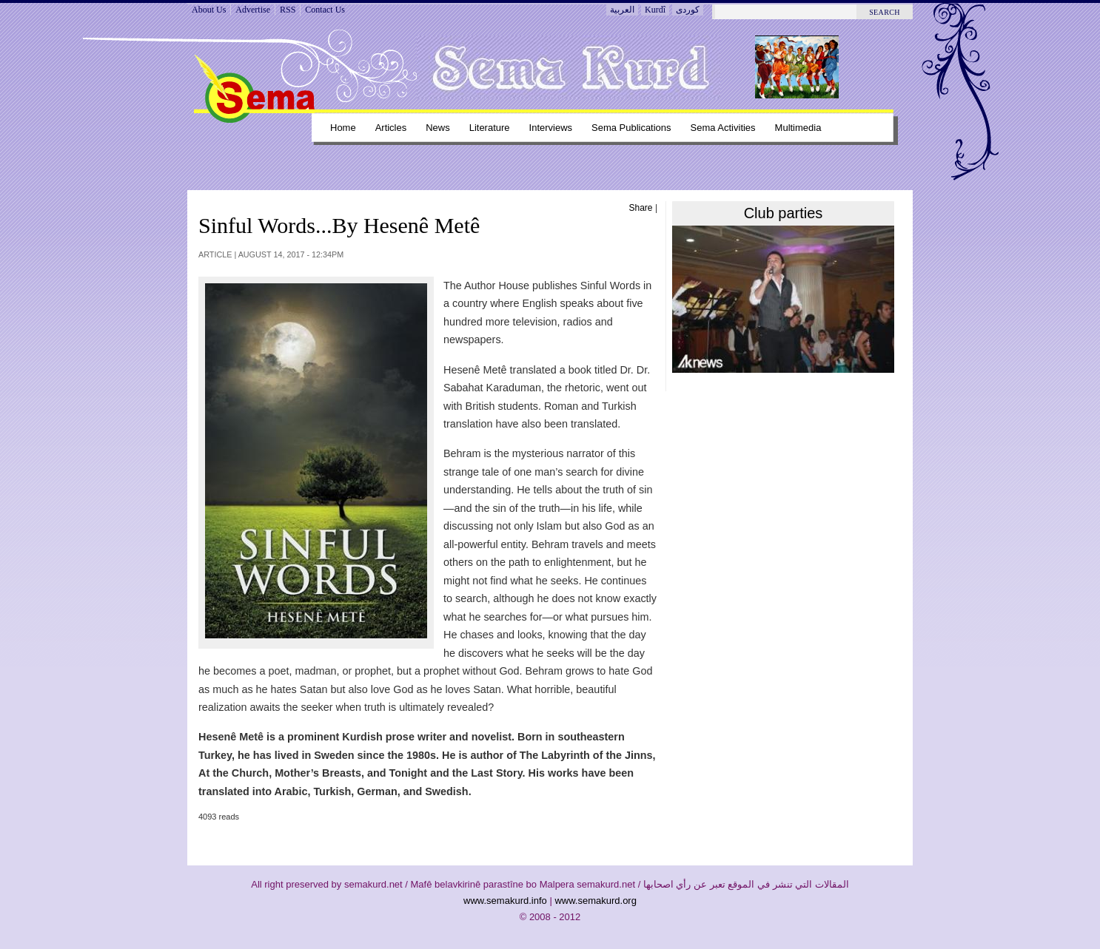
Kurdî (655, 9)
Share (641, 208)
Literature (489, 127)
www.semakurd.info (505, 900)
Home (343, 127)
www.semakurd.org (595, 900)
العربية (622, 9)
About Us (209, 9)
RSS (287, 9)
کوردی (688, 9)
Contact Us (325, 9)
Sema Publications (631, 127)
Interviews (550, 127)
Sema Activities (723, 127)
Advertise (252, 9)
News (437, 127)
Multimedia (798, 127)
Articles (391, 127)
